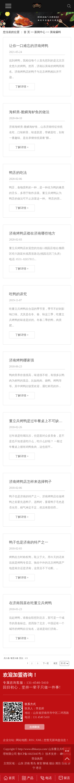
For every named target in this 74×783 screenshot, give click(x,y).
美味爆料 (55, 32)
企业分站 (8, 740)
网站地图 (21, 740)
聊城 (45, 763)
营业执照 (37, 758)
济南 (27, 763)
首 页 (27, 32)
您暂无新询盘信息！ (56, 740)
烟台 (52, 763)
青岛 (33, 763)
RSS (31, 740)
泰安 (39, 763)
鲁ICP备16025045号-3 (30, 753)
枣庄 (38, 767)
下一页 (46, 663)
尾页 (55, 663)
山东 (20, 763)
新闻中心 (39, 32)
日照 (64, 763)
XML (39, 740)
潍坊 (58, 763)
